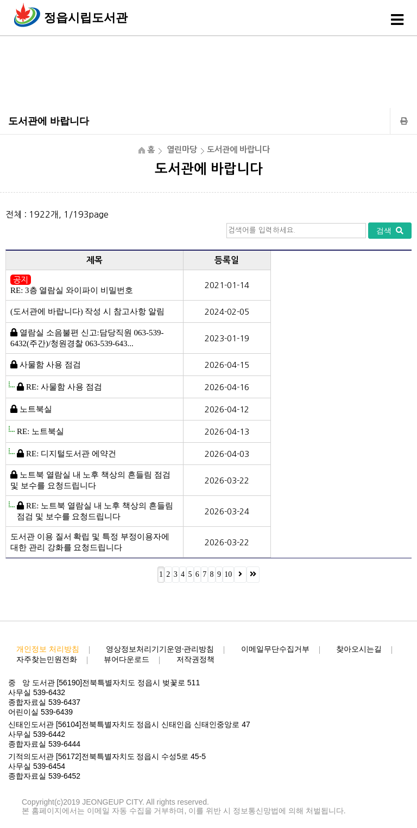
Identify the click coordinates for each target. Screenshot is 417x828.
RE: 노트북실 (40, 431)
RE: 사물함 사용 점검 (64, 387)
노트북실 (36, 409)
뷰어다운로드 (126, 659)
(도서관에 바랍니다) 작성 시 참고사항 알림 (87, 311)
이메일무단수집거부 (275, 649)
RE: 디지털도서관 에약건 (71, 453)
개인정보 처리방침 (47, 649)
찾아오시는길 (359, 649)
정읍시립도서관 (86, 17)
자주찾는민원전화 (46, 659)
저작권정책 (195, 659)
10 (228, 574)
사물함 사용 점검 (50, 364)
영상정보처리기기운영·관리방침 (160, 649)
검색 (389, 230)
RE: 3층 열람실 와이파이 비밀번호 (71, 290)
